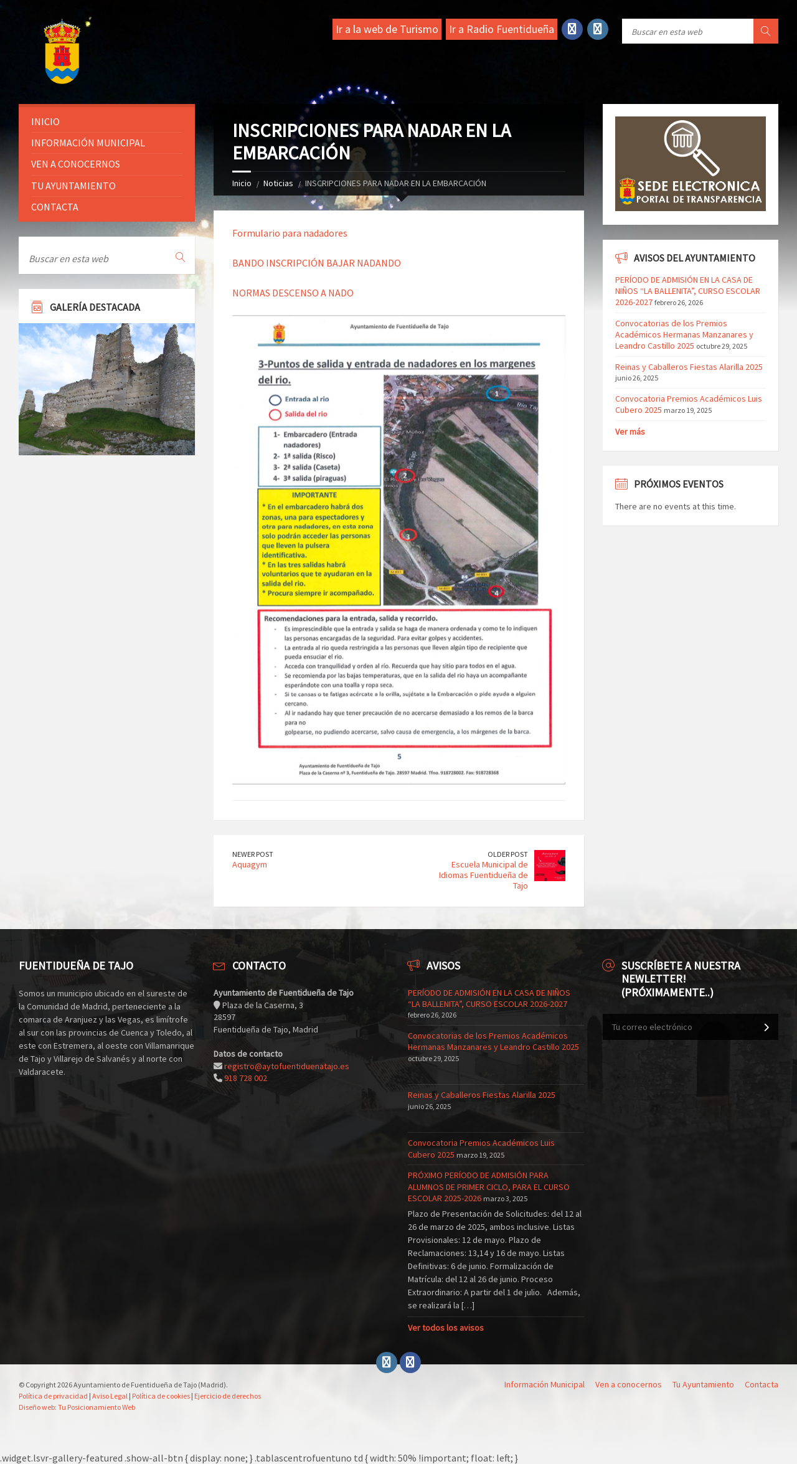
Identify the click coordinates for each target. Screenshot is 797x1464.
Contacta (54, 207)
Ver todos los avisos (446, 1327)
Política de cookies (161, 1395)
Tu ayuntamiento (73, 185)
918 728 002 (245, 1078)
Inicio (242, 183)
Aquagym (249, 864)
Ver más (630, 431)
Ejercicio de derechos (227, 1395)
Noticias (278, 183)
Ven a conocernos (75, 164)
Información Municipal (88, 142)
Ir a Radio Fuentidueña (501, 29)
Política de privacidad (53, 1395)
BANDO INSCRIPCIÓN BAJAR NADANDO (316, 263)
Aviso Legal (110, 1395)
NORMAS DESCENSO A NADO (293, 292)
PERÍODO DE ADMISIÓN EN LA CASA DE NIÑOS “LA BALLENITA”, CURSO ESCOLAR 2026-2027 (687, 291)
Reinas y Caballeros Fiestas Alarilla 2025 (689, 366)
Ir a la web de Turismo (387, 29)
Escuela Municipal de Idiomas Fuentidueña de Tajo (483, 875)
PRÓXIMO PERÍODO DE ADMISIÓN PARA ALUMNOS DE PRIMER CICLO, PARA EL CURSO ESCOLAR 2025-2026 (489, 1186)
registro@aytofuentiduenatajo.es (286, 1066)
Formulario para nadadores (289, 233)
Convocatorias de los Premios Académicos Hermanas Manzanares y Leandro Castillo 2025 (684, 334)
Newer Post (252, 854)
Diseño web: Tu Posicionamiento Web (77, 1407)
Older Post (508, 854)
